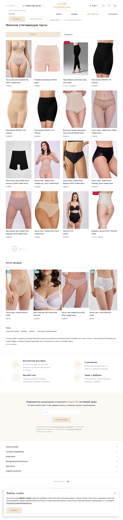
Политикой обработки (73, 426)
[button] (11, 6)
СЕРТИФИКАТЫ (93, 14)
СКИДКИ (74, 14)
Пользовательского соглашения (62, 423)
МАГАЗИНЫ (113, 14)
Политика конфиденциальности (19, 503)
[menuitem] (61, 443)
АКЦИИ (58, 14)
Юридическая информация (61, 485)
